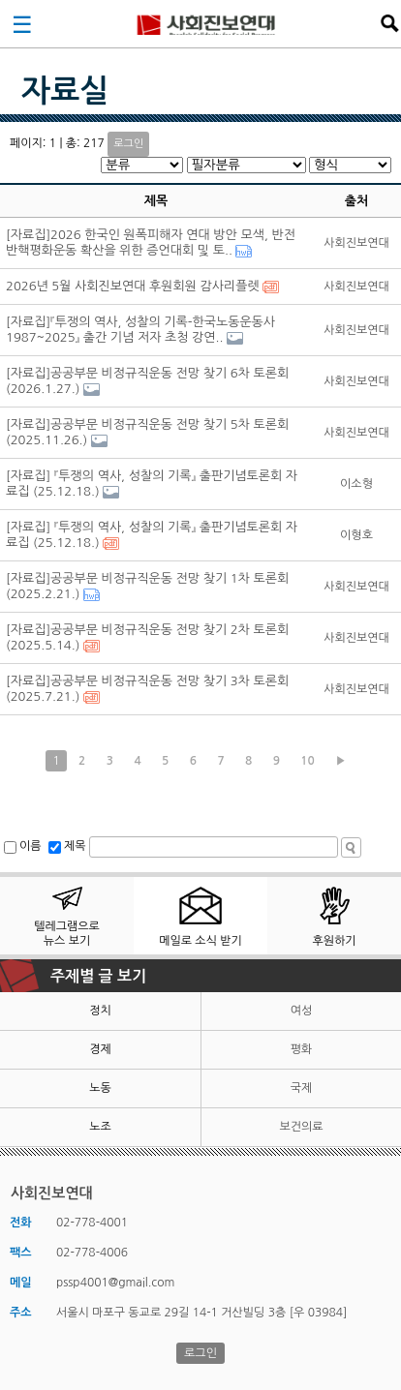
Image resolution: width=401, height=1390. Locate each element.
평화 (302, 1049)
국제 (302, 1088)
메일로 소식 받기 (200, 941)
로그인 (128, 143)
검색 (389, 23)
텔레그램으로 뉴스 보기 (67, 934)
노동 (100, 1088)
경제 (100, 1049)
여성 (302, 1010)
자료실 (64, 91)
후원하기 (333, 941)
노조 (100, 1127)
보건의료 (301, 1127)
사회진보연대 (206, 23)
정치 (100, 1010)
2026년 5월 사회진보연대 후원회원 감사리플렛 (133, 286)
